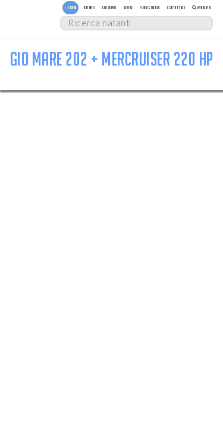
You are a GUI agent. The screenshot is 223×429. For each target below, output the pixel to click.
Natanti (89, 7)
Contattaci (176, 7)
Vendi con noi (150, 7)
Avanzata (201, 7)
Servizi (129, 7)
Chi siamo (109, 7)
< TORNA (70, 7)
